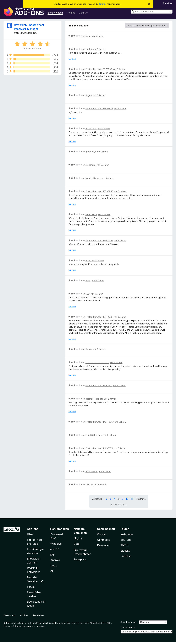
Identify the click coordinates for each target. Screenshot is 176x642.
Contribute (103, 539)
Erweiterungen (55, 12)
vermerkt (27, 623)
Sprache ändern (128, 622)
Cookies (24, 615)
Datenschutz (10, 615)
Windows (56, 543)
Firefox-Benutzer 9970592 (99, 69)
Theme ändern (128, 627)
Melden (72, 59)
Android (55, 560)
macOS (54, 549)
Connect (102, 534)
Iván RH (89, 484)
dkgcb (89, 95)
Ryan (88, 260)
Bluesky (125, 550)
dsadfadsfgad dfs (94, 399)
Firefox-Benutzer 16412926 (99, 317)
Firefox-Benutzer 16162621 (99, 385)
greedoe (90, 151)
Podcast (126, 556)
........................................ (97, 362)
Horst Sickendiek (94, 435)
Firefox (102, 4)
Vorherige (97, 498)
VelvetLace (91, 128)
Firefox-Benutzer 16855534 (99, 108)
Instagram (127, 534)
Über (30, 534)
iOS (52, 554)
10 (127, 498)
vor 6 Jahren (98, 280)
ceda (88, 280)
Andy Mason (92, 471)
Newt (88, 36)
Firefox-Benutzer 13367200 (99, 240)
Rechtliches (38, 615)
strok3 (89, 49)
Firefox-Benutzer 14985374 (99, 448)
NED (87, 294)
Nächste (141, 498)
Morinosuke (91, 214)
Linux (53, 565)
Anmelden (167, 3)
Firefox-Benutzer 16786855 (99, 191)
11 (132, 498)
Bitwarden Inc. (28, 32)
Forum (31, 586)
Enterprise (80, 559)
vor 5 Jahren (98, 36)
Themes (70, 12)
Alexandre (90, 165)
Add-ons (32, 528)
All (51, 570)
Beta (76, 543)
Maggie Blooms (93, 178)
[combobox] (151, 12)
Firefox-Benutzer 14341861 (99, 422)
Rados (89, 349)
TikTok (125, 545)
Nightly (78, 538)
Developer (103, 545)
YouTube (126, 539)
